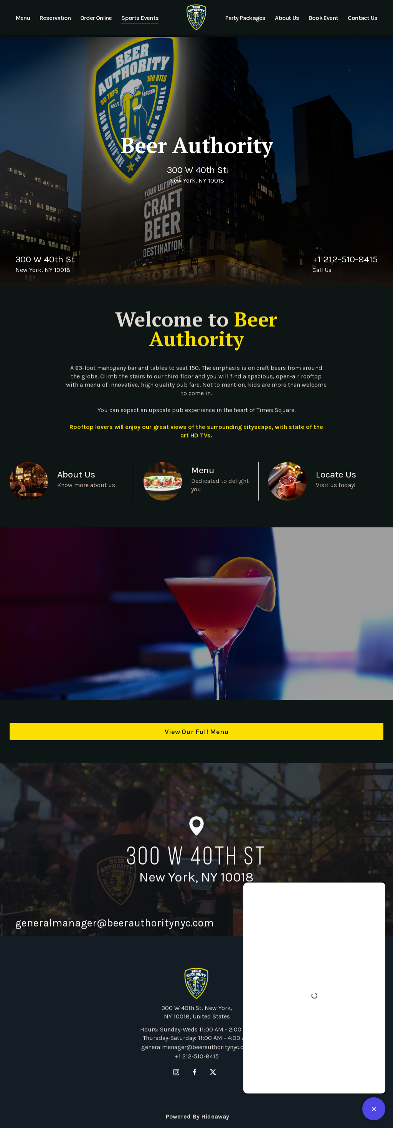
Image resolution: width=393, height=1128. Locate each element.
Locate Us (336, 474)
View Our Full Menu (197, 732)
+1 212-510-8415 (345, 259)
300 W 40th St (196, 170)
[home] (197, 17)
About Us (76, 474)
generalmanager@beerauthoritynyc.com (196, 1063)
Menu (203, 470)
